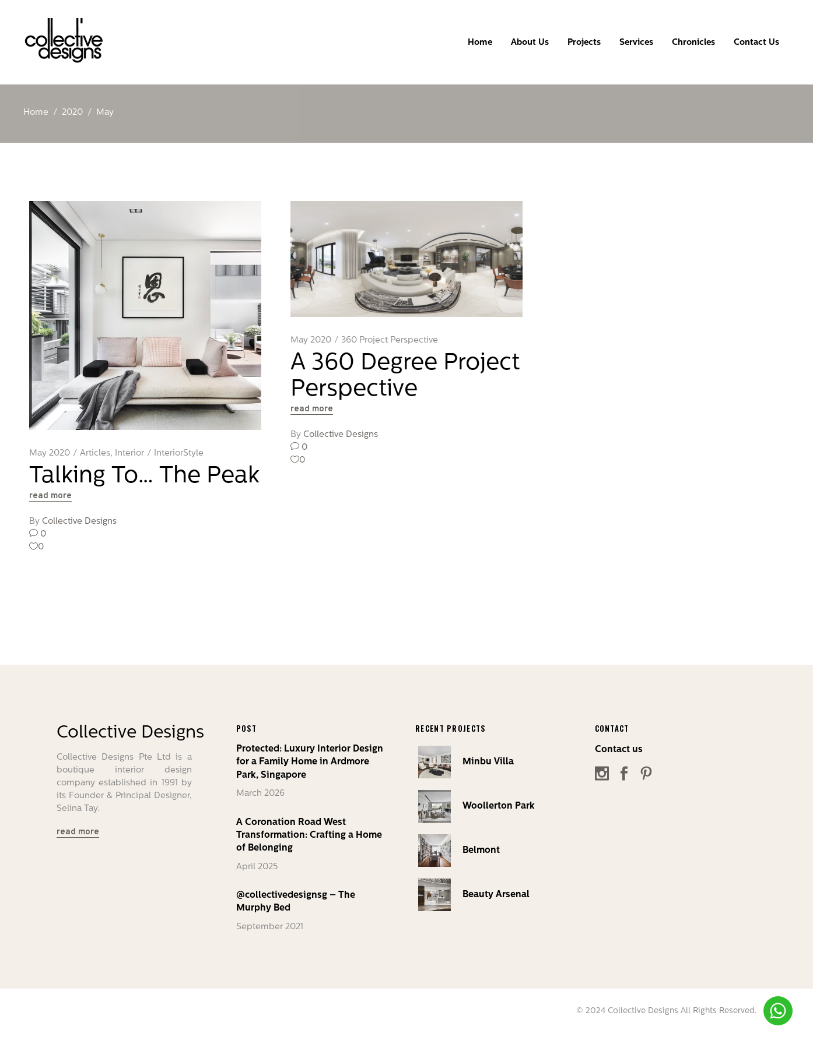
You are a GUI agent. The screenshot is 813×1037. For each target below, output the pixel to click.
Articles (95, 453)
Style (193, 453)
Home (35, 112)
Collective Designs (79, 521)
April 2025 (257, 867)
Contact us (619, 749)
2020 (72, 112)
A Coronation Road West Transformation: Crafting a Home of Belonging (309, 835)
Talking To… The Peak (144, 476)
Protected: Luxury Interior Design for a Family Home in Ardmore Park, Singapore (309, 762)
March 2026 (260, 793)
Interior (129, 453)
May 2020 (49, 453)
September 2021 (269, 927)
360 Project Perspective (389, 340)
